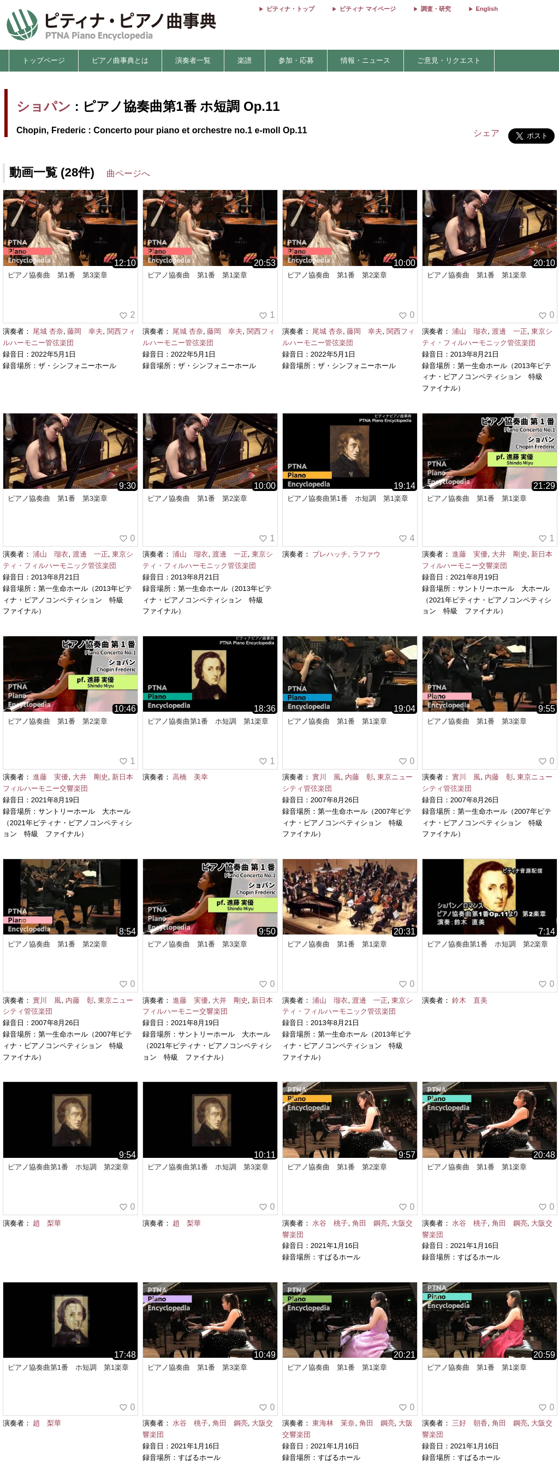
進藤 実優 (469, 554)
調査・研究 (436, 8)
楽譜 (244, 60)
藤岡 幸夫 (85, 331)
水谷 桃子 (330, 1223)
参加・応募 (296, 60)
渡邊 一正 (509, 331)
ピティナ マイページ (367, 8)
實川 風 (326, 777)
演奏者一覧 (193, 60)
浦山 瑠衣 (469, 331)
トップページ (43, 60)
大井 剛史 (509, 554)
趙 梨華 (47, 1223)
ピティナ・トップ (290, 8)
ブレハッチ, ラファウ (346, 554)
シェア (486, 133)
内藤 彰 (359, 777)
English (487, 8)
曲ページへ (128, 173)
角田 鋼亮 (370, 1223)
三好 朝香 (469, 1423)
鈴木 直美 (469, 1000)
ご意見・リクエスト (449, 60)
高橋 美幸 (190, 777)
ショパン (43, 106)
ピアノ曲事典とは (120, 60)
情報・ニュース (365, 60)
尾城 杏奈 (48, 331)
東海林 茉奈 (333, 1423)
